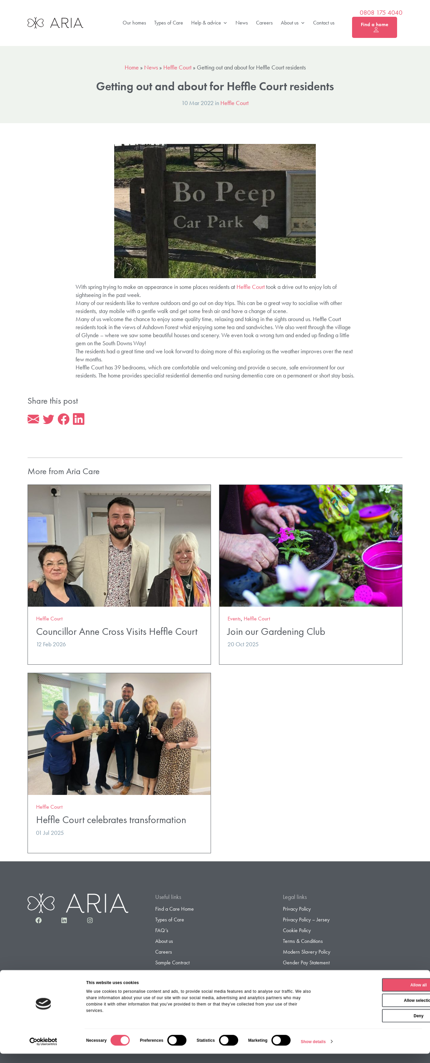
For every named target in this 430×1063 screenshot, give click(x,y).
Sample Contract (172, 963)
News (241, 22)
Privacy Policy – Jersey (306, 920)
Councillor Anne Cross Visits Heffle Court (117, 632)
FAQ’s (161, 931)
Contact (163, 974)
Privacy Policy (297, 909)
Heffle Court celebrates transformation (111, 820)
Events (234, 619)
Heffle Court (177, 67)
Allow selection (373, 1009)
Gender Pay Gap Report (308, 974)
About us (293, 23)
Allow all (374, 994)
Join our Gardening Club (276, 632)
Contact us (324, 22)
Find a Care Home (174, 909)
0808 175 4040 (381, 13)
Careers (264, 22)
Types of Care (168, 22)
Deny (374, 1025)
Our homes (134, 22)
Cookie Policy (297, 931)
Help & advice (209, 23)
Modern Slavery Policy (306, 952)
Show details (313, 1051)
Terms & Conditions (303, 942)
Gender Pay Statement (306, 963)
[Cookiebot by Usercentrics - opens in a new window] (43, 1051)
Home (132, 67)
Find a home (374, 27)
